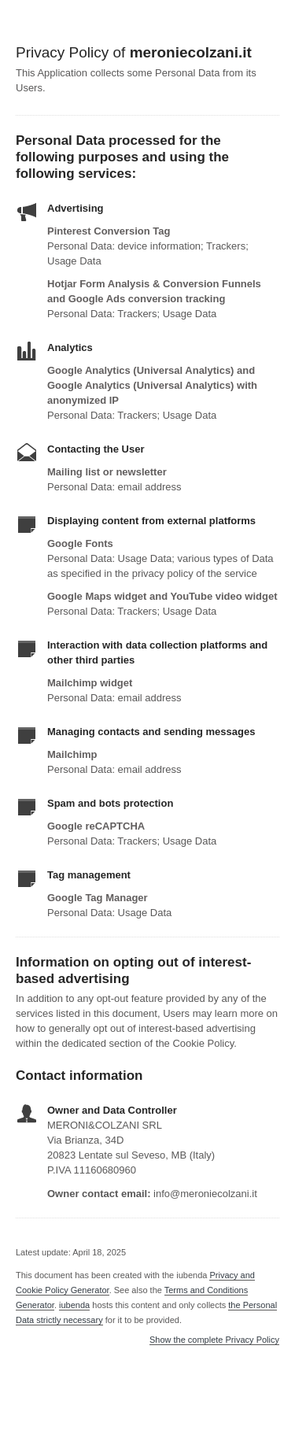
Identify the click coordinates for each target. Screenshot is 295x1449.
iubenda (74, 1305)
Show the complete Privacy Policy (214, 1340)
